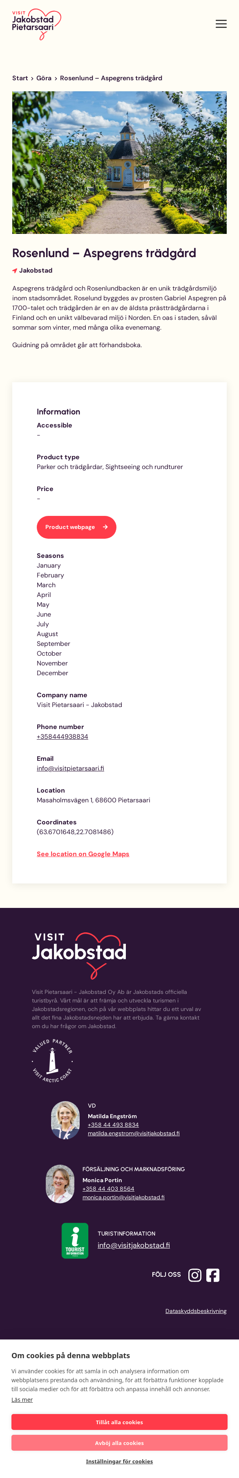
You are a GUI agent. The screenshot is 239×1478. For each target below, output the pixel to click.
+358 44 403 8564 (108, 1188)
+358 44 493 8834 (113, 1124)
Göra (43, 78)
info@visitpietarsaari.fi (70, 768)
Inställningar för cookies (119, 1461)
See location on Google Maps (83, 854)
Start (20, 78)
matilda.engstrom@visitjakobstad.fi (134, 1133)
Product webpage (70, 527)
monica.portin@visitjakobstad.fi (124, 1197)
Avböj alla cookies (119, 1443)
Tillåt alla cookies (119, 1422)
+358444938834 (62, 736)
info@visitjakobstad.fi (134, 1245)
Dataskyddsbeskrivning (196, 1311)
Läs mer (22, 1399)
